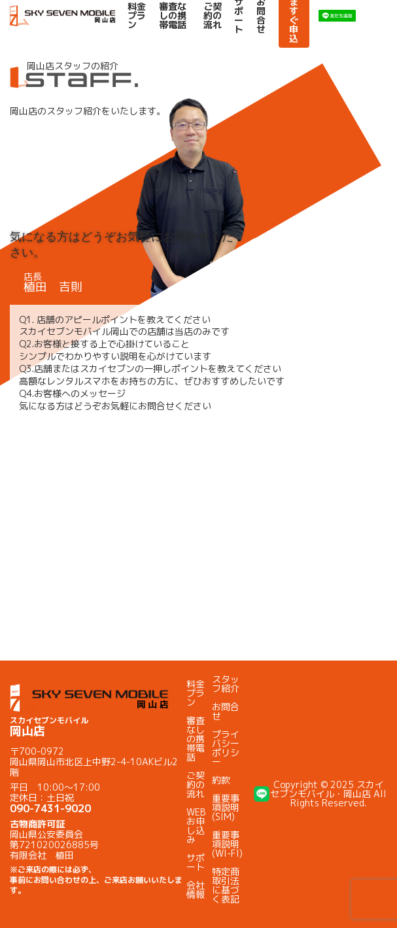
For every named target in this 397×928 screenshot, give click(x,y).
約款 (221, 780)
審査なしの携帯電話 (172, 15)
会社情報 (195, 890)
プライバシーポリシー (225, 748)
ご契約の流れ (212, 15)
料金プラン (137, 15)
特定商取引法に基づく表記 (225, 885)
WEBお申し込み (195, 826)
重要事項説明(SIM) (225, 807)
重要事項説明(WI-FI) (227, 844)
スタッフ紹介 (225, 684)
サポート (195, 862)
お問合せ (225, 711)
